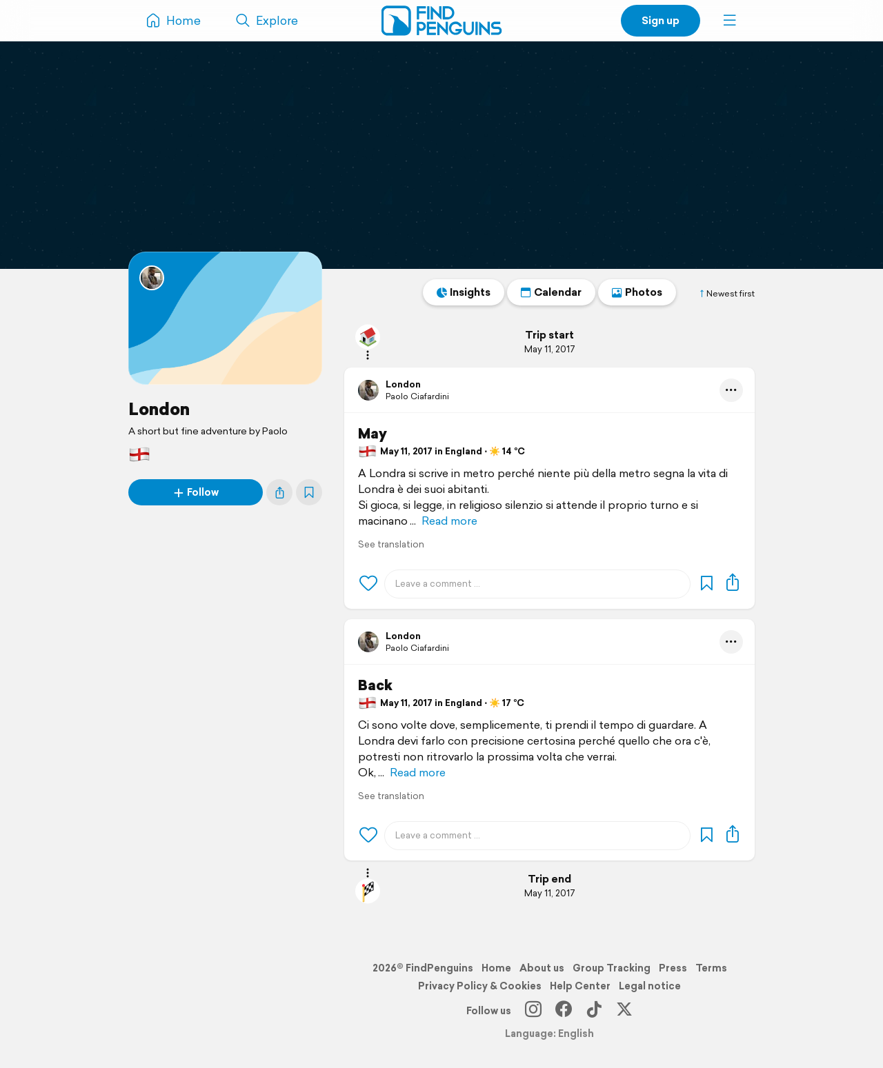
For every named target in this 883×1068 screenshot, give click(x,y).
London (159, 409)
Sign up (660, 20)
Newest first (726, 293)
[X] (624, 1011)
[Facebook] (563, 1011)
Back (375, 685)
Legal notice (650, 986)
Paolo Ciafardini (417, 396)
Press (673, 968)
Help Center (580, 986)
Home (496, 968)
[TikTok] (594, 1011)
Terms (711, 968)
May (372, 433)
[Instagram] (533, 1011)
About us (541, 968)
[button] (730, 20)
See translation (391, 544)
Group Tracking (612, 968)
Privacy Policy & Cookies (480, 986)
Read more (449, 521)
